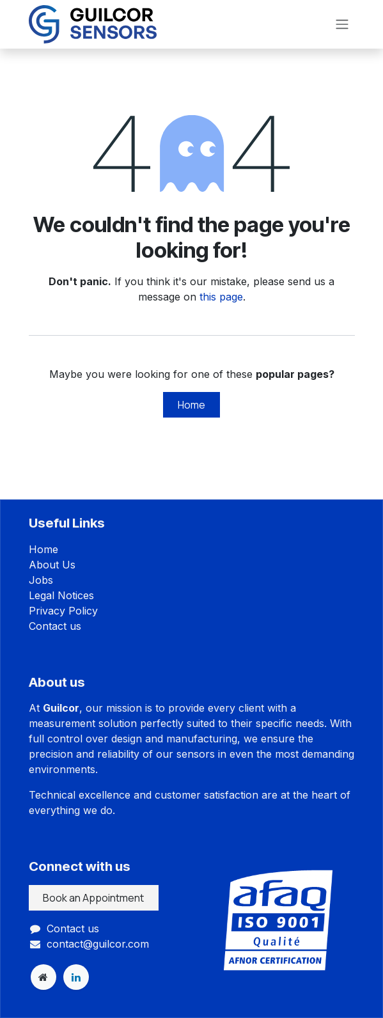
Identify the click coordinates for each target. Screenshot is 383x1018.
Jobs (41, 580)
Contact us (55, 626)
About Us (52, 564)
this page (221, 296)
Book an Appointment (93, 898)
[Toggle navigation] (342, 25)
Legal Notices (61, 595)
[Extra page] (43, 977)
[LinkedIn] (76, 977)
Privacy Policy (63, 610)
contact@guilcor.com (98, 943)
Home (191, 405)
